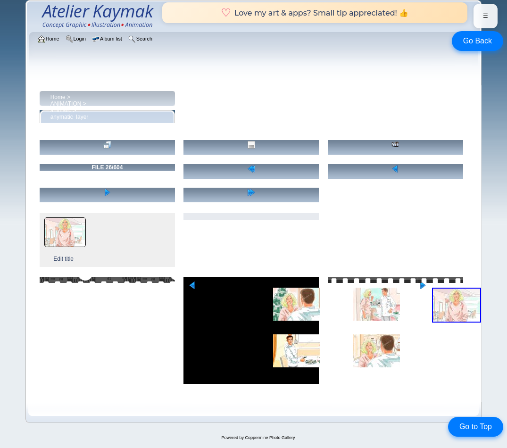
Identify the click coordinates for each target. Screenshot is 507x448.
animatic (61, 110)
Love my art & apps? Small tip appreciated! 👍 (314, 12)
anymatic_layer (69, 117)
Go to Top (475, 427)
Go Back (477, 41)
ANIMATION (66, 103)
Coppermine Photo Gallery (270, 437)
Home (58, 97)
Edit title (63, 259)
